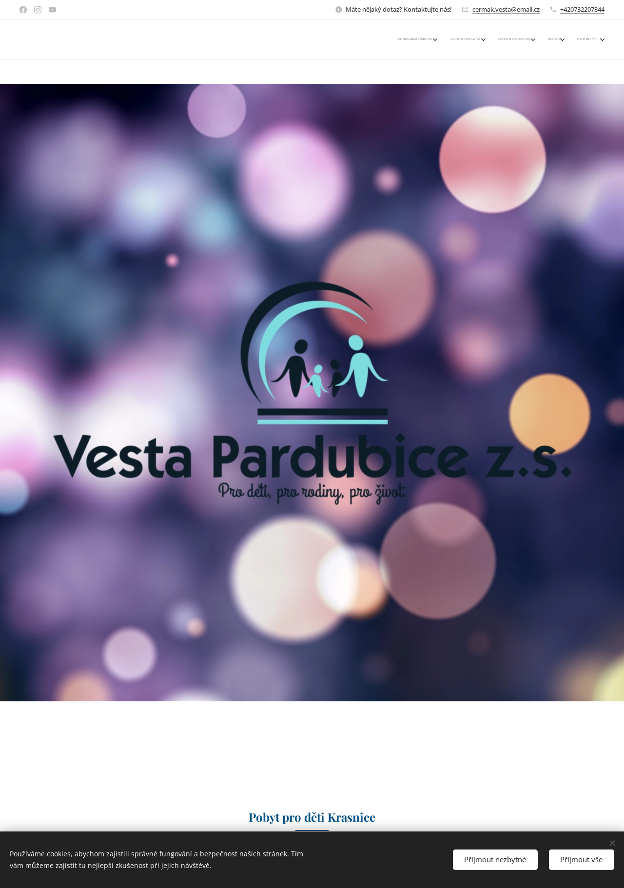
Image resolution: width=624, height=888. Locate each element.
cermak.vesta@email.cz (506, 9)
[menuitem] (533, 39)
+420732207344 (582, 9)
